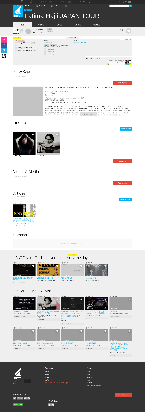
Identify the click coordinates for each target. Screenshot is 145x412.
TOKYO (54, 45)
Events (28, 5)
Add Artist (122, 161)
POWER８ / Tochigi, (69, 321)
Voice (59, 24)
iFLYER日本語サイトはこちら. (123, 395)
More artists (126, 129)
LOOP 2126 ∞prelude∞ (21, 343)
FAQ (88, 374)
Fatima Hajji (76, 43)
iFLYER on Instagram (21, 398)
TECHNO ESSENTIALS (21, 311)
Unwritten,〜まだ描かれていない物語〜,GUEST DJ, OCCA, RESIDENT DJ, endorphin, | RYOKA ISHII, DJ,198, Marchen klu (72, 315)
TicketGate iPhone (52, 404)
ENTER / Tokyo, (91, 280)
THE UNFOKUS (66, 278)
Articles (96, 24)
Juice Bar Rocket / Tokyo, (46, 280)
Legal (88, 380)
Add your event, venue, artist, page (56, 383)
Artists (42, 5)
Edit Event (22, 40)
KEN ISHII (83, 43)
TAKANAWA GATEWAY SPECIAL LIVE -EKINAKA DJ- (48, 312)
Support (89, 377)
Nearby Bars (50, 49)
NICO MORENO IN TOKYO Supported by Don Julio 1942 (94, 312)
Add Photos (122, 83)
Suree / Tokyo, (67, 280)
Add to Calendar (124, 39)
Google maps (50, 51)
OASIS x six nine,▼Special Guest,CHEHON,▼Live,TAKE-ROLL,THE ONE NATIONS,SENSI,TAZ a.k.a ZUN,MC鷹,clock (119, 346)
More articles (125, 199)
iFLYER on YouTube (25, 398)
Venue (78, 24)
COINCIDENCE (90, 343)
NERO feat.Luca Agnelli (45, 343)
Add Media (122, 183)
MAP (47, 45)
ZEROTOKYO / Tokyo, (21, 313)
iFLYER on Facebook (18, 398)
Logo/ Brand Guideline (94, 385)
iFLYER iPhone (49, 404)
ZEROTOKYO (48, 43)
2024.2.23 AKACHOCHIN (45, 278)
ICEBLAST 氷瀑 (90, 278)
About (89, 371)
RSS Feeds (28, 398)
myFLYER (48, 380)
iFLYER (18, 373)
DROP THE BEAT (67, 343)
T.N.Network (113, 311)
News (56, 5)
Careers (89, 383)
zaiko (48, 54)
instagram (53, 54)
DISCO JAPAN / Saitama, (118, 313)
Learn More (88, 114)
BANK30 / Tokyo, (20, 282)
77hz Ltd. (27, 381)
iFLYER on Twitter (14, 398)
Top (22, 24)
